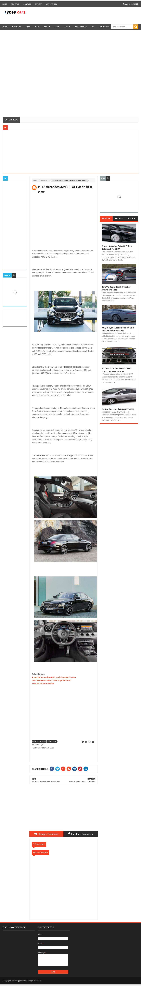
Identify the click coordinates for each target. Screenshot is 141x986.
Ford (57, 27)
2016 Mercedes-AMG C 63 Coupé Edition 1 (51, 680)
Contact (27, 4)
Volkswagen (81, 27)
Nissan (47, 27)
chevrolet (104, 27)
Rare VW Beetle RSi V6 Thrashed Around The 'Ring (116, 288)
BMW (28, 27)
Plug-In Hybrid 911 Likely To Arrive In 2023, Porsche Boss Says (118, 329)
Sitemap (38, 4)
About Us (15, 4)
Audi (37, 27)
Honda (67, 27)
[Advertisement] (86, 15)
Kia (93, 27)
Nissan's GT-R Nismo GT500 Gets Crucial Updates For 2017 (117, 370)
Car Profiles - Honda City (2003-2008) (118, 409)
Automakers (51, 4)
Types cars (21, 981)
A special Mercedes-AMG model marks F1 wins (54, 677)
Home (4, 4)
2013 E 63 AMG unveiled (43, 684)
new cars (16, 27)
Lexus (117, 32)
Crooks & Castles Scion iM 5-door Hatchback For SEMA (117, 247)
